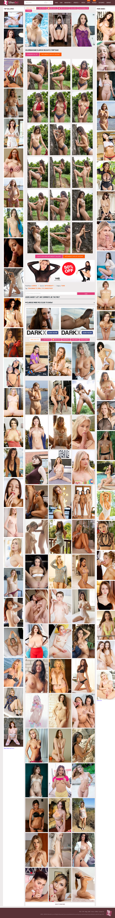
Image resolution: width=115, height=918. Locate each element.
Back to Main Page (60, 904)
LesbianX (28, 10)
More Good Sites (30, 8)
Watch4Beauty (49, 285)
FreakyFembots (84, 339)
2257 (89, 911)
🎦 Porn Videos (52, 8)
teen (29, 288)
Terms (92, 911)
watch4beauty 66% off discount (50, 54)
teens (63, 285)
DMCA (96, 911)
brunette (34, 288)
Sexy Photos (41, 8)
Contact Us (101, 911)
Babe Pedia (6, 748)
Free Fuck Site (63, 8)
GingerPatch (66, 339)
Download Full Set (32, 54)
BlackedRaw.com (83, 8)
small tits (41, 288)
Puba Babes (75, 339)
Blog (86, 911)
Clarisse (34, 285)
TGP (83, 911)
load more (11, 748)
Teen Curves (73, 8)
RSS (80, 911)
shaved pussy (49, 288)
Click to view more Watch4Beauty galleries (49, 256)
